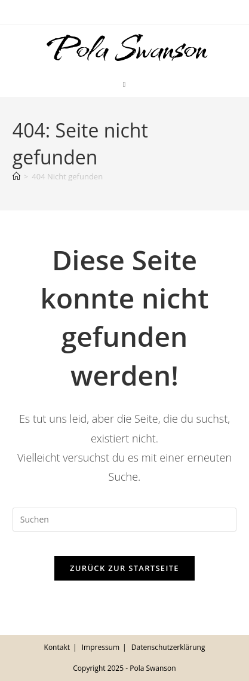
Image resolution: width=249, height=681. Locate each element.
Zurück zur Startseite (124, 568)
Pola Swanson (124, 48)
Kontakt (57, 647)
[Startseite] (16, 176)
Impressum (100, 647)
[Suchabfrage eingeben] (124, 520)
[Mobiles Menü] (124, 84)
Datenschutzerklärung (168, 647)
